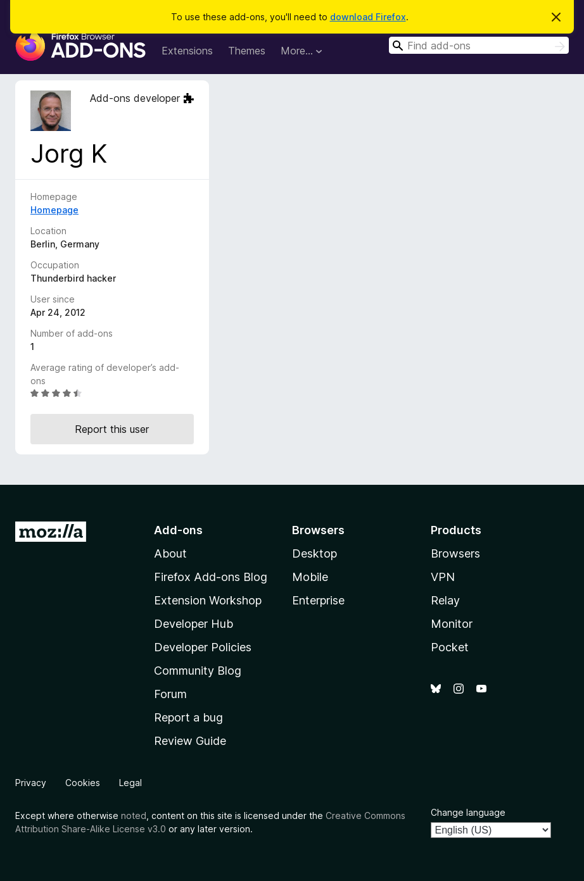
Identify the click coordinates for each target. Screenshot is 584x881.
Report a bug (188, 717)
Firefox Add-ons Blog (210, 577)
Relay (445, 600)
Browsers (455, 553)
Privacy (30, 782)
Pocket (450, 647)
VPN (443, 577)
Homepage (54, 209)
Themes (246, 50)
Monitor (452, 623)
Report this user (112, 429)
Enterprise (318, 600)
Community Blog (197, 670)
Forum (170, 694)
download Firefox (368, 16)
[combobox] (479, 45)
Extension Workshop (208, 600)
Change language (468, 812)
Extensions (187, 50)
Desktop (314, 553)
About (170, 553)
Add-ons (178, 530)
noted (133, 815)
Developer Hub (193, 623)
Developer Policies (202, 647)
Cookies (82, 782)
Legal (130, 782)
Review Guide (190, 740)
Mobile (310, 577)
